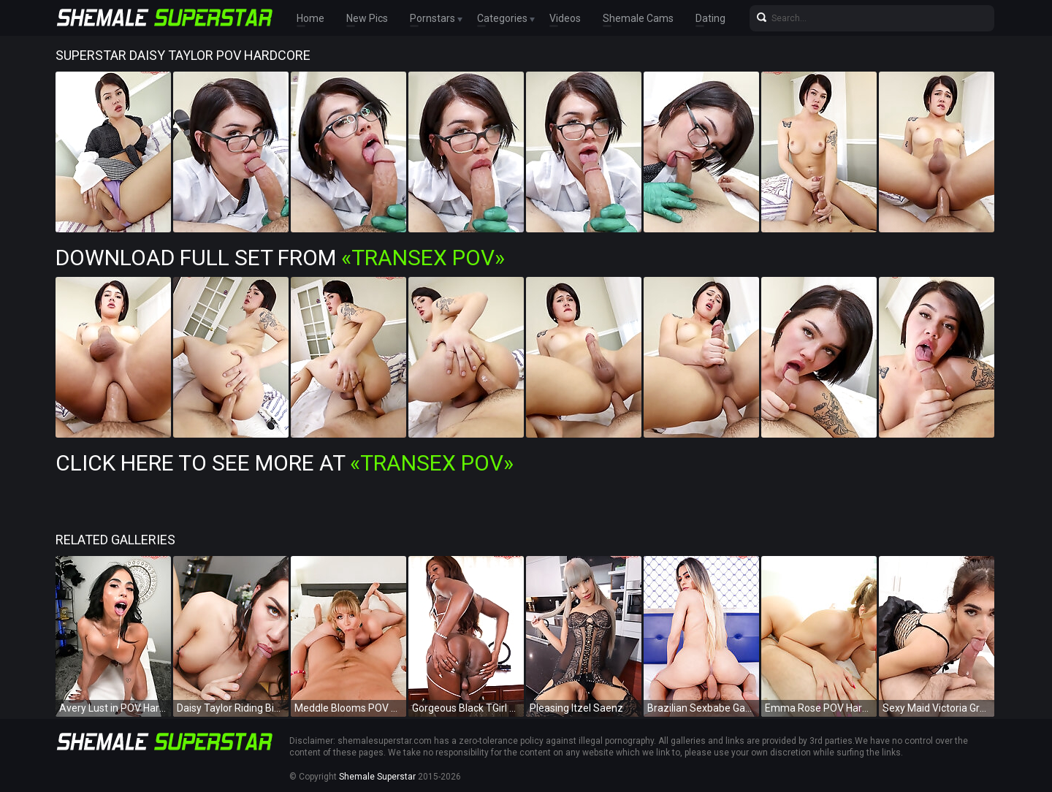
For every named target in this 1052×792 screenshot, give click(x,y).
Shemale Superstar (377, 777)
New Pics (367, 18)
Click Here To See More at (285, 463)
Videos (565, 18)
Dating (710, 18)
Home (310, 18)
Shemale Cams (638, 18)
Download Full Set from (280, 257)
